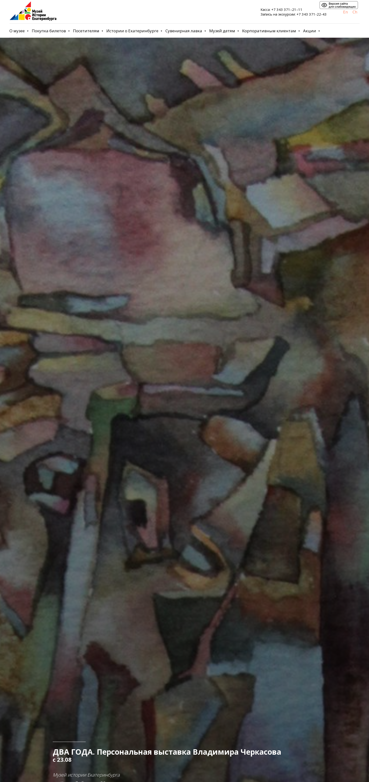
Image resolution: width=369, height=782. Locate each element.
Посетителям (86, 30)
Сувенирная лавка (184, 30)
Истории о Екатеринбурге (132, 30)
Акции (310, 30)
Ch (355, 12)
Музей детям (222, 30)
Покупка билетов (49, 30)
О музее (17, 30)
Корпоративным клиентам (269, 30)
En (345, 12)
